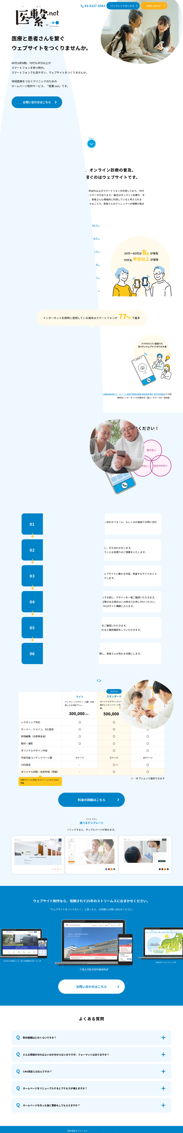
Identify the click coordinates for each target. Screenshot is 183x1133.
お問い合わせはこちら (37, 102)
